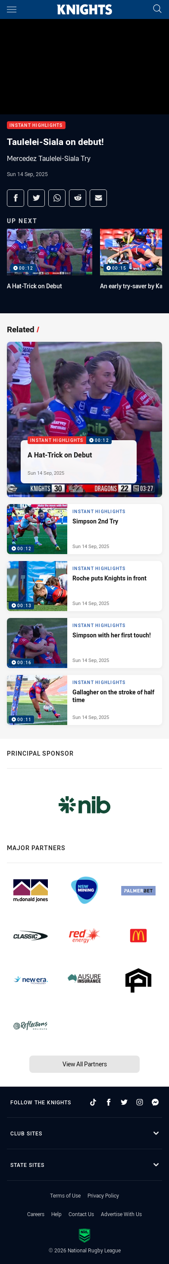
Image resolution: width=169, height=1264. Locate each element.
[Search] (157, 9)
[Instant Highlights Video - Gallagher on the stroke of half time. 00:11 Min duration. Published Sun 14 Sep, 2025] (84, 700)
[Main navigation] (11, 9)
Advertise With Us (121, 1213)
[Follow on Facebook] (108, 1102)
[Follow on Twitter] (124, 1102)
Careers (35, 1213)
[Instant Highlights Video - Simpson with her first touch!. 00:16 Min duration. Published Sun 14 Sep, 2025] (84, 643)
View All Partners (85, 1064)
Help (56, 1213)
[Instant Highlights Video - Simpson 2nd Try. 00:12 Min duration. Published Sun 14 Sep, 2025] (84, 529)
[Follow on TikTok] (93, 1102)
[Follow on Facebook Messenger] (155, 1102)
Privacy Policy (103, 1195)
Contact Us (81, 1213)
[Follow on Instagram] (139, 1102)
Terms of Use (65, 1195)
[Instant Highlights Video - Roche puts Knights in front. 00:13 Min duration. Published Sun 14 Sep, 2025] (84, 586)
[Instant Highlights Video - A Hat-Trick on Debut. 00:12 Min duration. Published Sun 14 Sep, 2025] (84, 419)
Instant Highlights (36, 125)
